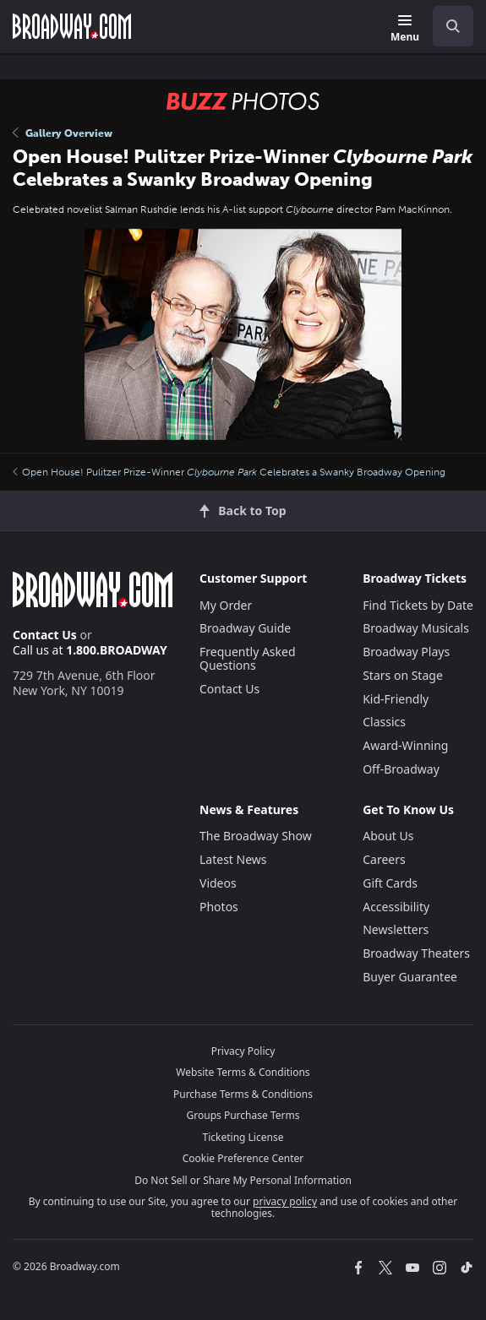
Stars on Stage (403, 675)
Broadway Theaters (416, 953)
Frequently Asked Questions (247, 658)
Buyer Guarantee (410, 977)
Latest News (233, 859)
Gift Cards (390, 883)
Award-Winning (405, 745)
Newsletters (396, 929)
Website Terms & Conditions (242, 1072)
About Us (388, 836)
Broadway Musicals (416, 628)
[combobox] (446, 26)
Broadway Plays (406, 652)
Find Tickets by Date (418, 605)
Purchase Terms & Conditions (243, 1094)
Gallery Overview (62, 133)
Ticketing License (243, 1137)
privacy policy (285, 1201)
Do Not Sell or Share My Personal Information (243, 1180)
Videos (218, 883)
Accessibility (396, 907)
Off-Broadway (401, 769)
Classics (384, 722)
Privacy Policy (243, 1051)
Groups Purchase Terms (243, 1115)
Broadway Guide (245, 628)
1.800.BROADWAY (116, 650)
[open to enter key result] (453, 26)
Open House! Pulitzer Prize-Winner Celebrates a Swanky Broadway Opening (229, 472)
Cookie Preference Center (243, 1158)
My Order (225, 605)
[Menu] (404, 29)
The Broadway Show (255, 836)
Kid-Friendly (396, 699)
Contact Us (45, 635)
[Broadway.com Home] (72, 26)
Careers (384, 859)
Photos (218, 907)
